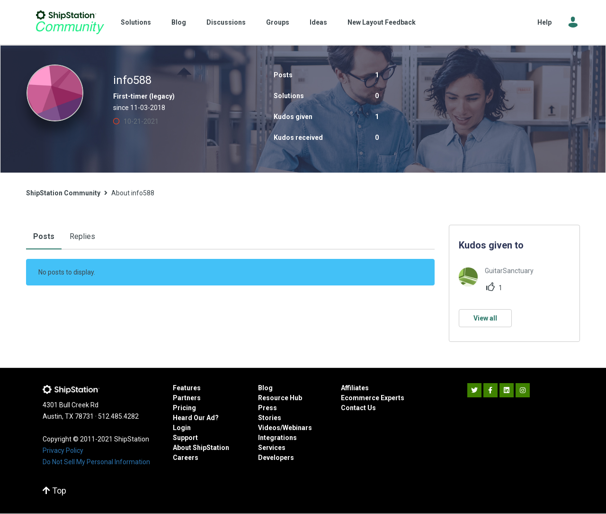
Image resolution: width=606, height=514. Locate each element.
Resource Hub (280, 398)
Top (54, 491)
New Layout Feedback (382, 22)
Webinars (297, 427)
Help (544, 22)
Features (187, 388)
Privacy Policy (63, 450)
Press (267, 408)
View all (485, 318)
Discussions (226, 22)
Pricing (184, 408)
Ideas (318, 22)
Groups (277, 22)
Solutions (136, 22)
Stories (269, 418)
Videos (269, 427)
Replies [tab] (82, 236)
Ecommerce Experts (372, 398)
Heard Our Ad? (196, 418)
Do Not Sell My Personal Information (96, 462)
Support (185, 437)
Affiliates (355, 388)
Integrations (277, 437)
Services (271, 447)
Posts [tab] (43, 236)
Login (182, 427)
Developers (276, 457)
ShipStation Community (69, 22)
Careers (185, 457)
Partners (187, 398)
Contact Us (358, 408)
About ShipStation (201, 447)
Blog (178, 22)
